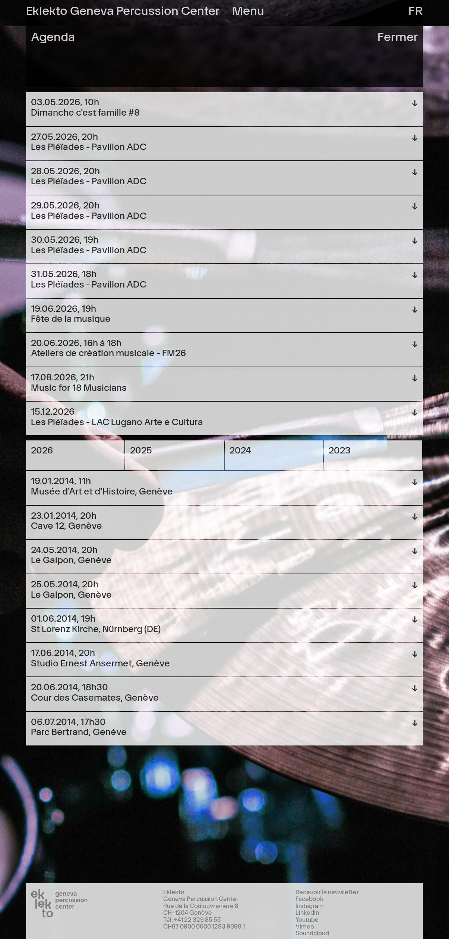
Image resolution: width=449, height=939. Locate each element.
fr (415, 9)
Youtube (307, 919)
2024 (240, 449)
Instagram (309, 905)
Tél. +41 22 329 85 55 (192, 919)
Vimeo (304, 926)
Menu (248, 9)
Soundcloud (312, 933)
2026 (42, 449)
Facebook (309, 898)
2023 (340, 449)
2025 (141, 449)
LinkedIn (307, 912)
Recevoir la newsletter (327, 892)
